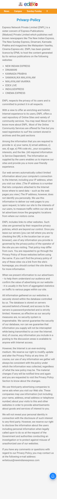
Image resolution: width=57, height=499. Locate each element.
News (6, 11)
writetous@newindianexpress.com (21, 460)
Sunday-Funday (34, 11)
